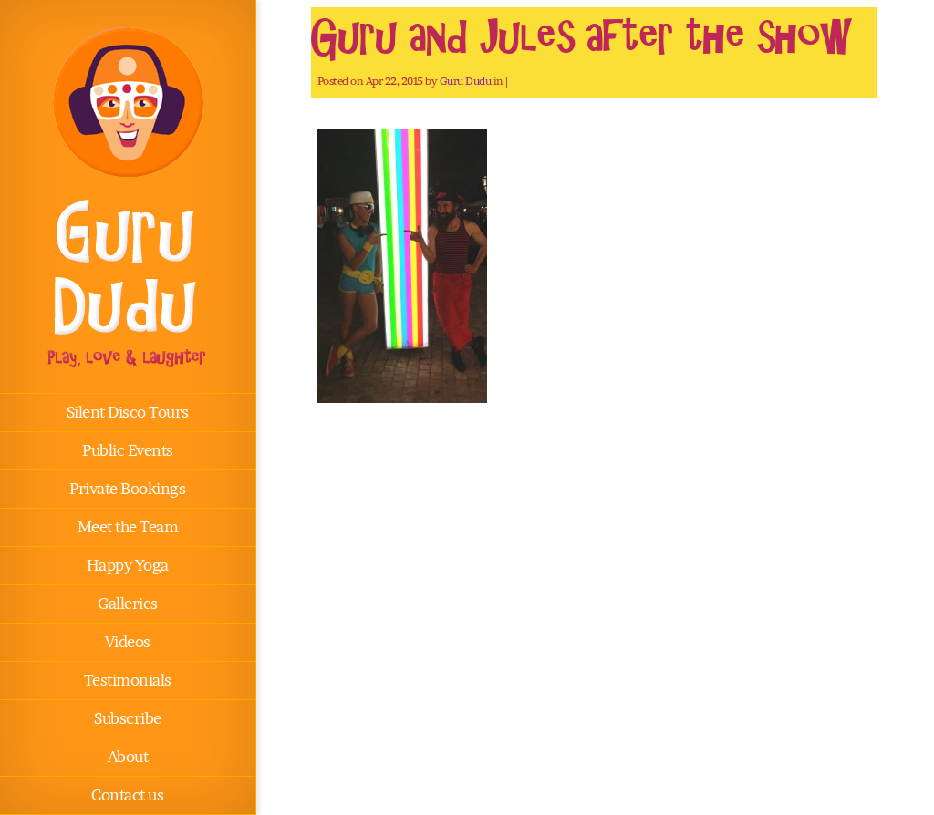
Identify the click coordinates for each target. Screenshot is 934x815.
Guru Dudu (466, 81)
